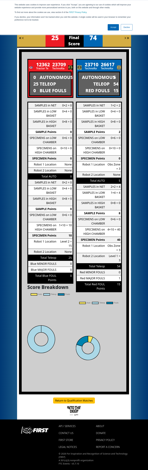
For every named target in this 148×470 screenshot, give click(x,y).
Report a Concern (108, 447)
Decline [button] (126, 27)
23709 (58, 64)
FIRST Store (66, 440)
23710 (91, 64)
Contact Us (66, 433)
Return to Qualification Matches (74, 400)
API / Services (67, 426)
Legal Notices (68, 447)
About (100, 426)
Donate (101, 433)
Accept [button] (113, 27)
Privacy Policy (78, 12)
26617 (107, 64)
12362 (42, 64)
